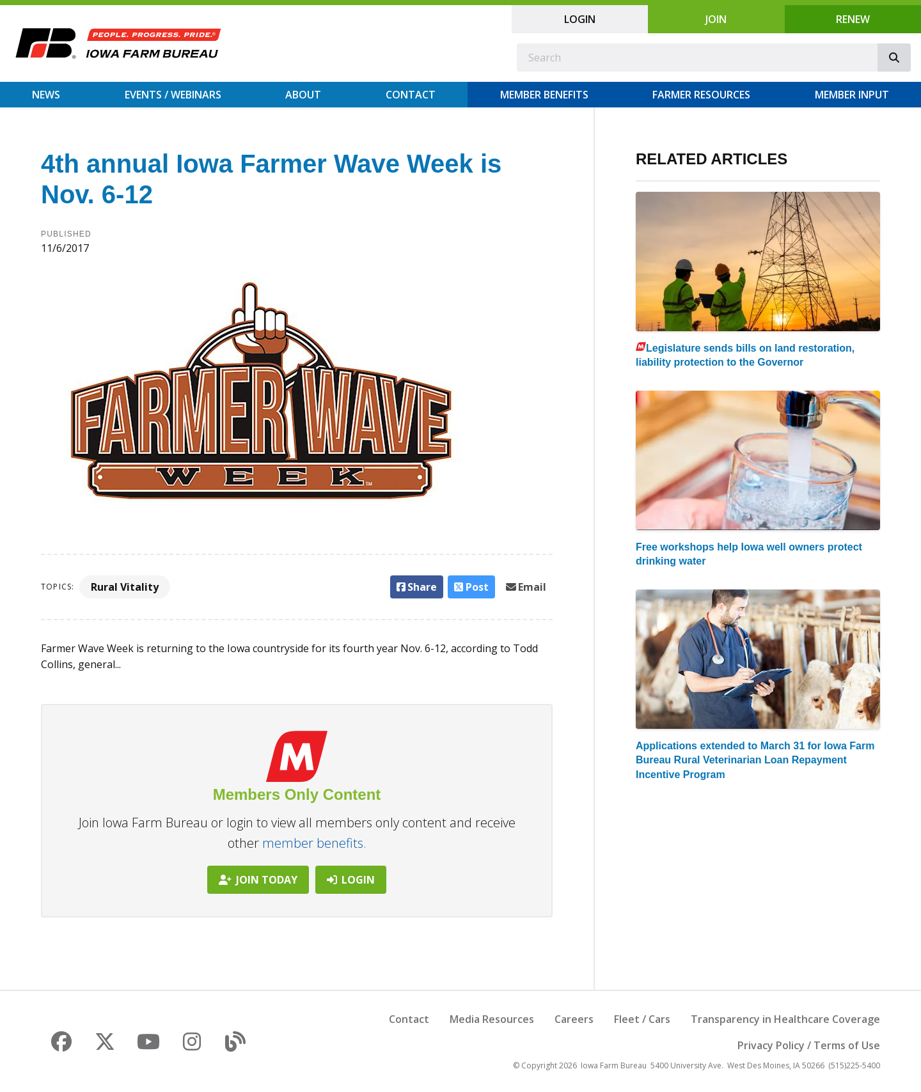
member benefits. (314, 843)
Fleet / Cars (642, 1019)
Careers (574, 1019)
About (303, 95)
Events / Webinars (173, 95)
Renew (853, 19)
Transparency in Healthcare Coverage (785, 1019)
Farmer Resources (701, 95)
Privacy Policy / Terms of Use (808, 1045)
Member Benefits (544, 95)
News (46, 95)
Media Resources (492, 1019)
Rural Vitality (125, 587)
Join (716, 19)
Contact (411, 95)
